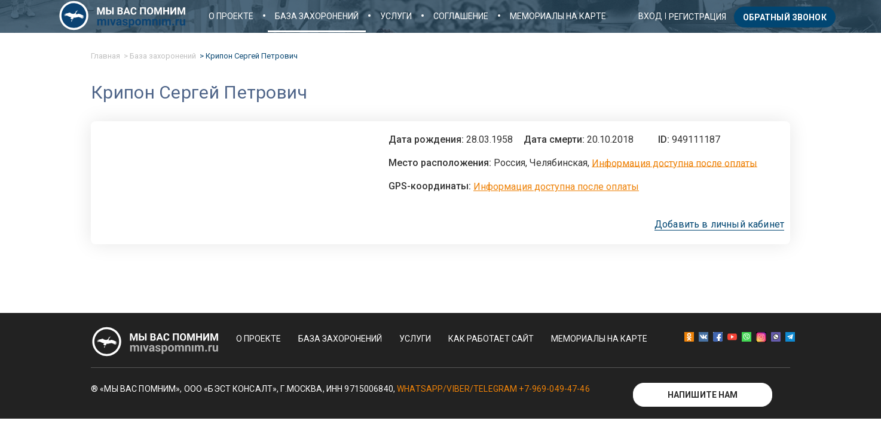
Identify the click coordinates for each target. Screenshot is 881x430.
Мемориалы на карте (558, 16)
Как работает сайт (491, 338)
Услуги (396, 16)
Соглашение (460, 16)
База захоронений (317, 16)
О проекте (231, 16)
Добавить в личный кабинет (719, 224)
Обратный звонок (785, 17)
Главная (105, 55)
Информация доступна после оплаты (674, 162)
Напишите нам (703, 395)
